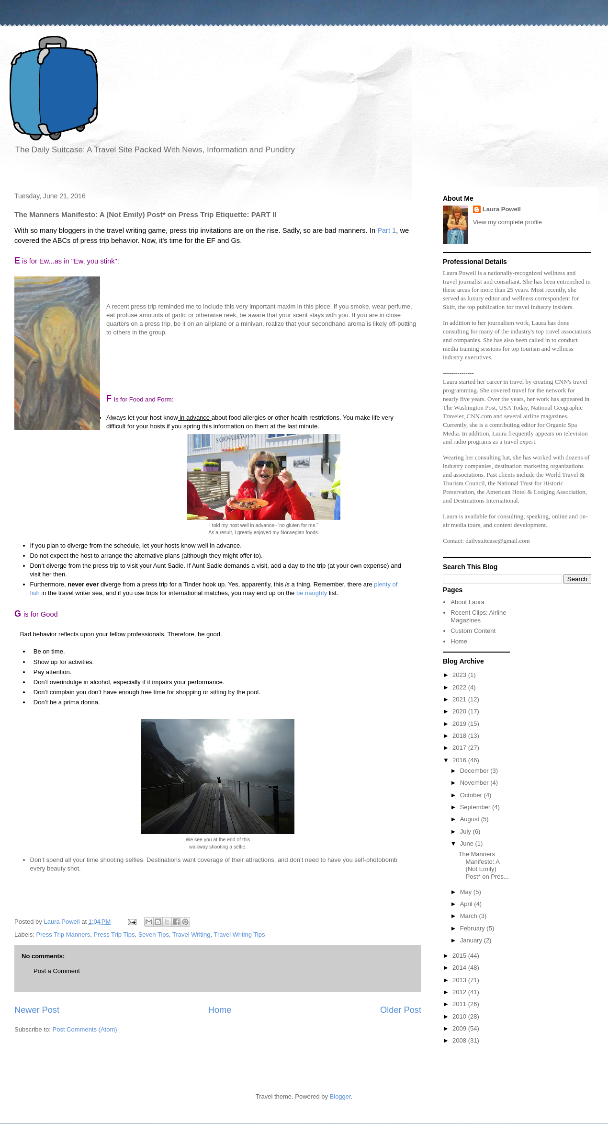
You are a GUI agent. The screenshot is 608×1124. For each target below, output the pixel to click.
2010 (460, 1016)
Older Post (400, 1010)
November (475, 782)
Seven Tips (153, 934)
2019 (460, 723)
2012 (460, 992)
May (466, 891)
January (472, 940)
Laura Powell (502, 209)
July (466, 831)
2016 (460, 760)
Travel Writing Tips (239, 934)
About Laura (467, 602)
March (469, 915)
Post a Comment (57, 971)
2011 (460, 1004)
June (467, 843)
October (472, 795)
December (475, 770)
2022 (460, 687)
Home (220, 1010)
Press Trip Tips (114, 934)
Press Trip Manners (63, 934)
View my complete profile (507, 222)
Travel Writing (191, 934)
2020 (460, 711)
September (476, 807)
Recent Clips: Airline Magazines (478, 616)
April (467, 903)
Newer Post (36, 1010)
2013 (460, 980)
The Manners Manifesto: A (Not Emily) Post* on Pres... (483, 865)
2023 (460, 674)
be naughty (311, 592)
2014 (460, 967)
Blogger (340, 1096)
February (473, 928)
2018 (460, 735)
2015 (460, 955)
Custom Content (472, 630)
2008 (460, 1040)
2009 (460, 1028)
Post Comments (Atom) (85, 1029)
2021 (460, 699)
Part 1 (385, 230)
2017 (460, 747)
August (470, 819)
